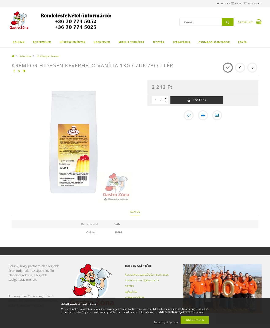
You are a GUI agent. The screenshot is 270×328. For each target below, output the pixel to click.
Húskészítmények (72, 42)
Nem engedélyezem (166, 322)
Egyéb (242, 42)
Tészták (158, 42)
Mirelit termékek (131, 42)
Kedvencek (252, 3)
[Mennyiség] (156, 100)
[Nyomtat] (203, 115)
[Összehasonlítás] (217, 115)
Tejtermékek (42, 42)
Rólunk (18, 42)
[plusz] (166, 98)
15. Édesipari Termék (47, 56)
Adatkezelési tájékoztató (142, 280)
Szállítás (131, 291)
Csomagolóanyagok (214, 42)
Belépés (212, 3)
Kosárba (199, 100)
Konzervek (102, 42)
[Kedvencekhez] (189, 115)
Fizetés (129, 286)
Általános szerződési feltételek (147, 274)
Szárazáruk (181, 42)
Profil (231, 3)
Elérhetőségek (135, 297)
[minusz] (166, 102)
